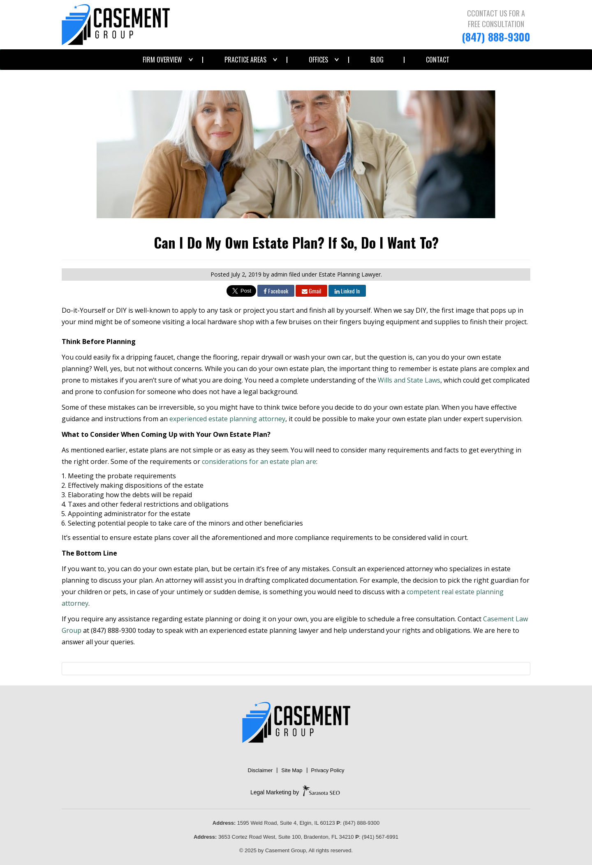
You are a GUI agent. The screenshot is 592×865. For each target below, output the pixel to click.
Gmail (311, 290)
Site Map (291, 770)
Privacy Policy (328, 770)
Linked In (347, 290)
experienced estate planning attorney (227, 418)
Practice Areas (245, 60)
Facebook (276, 290)
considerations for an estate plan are (259, 461)
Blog (377, 60)
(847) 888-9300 (496, 37)
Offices (318, 60)
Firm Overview (162, 60)
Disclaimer (260, 770)
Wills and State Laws (409, 380)
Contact (437, 60)
